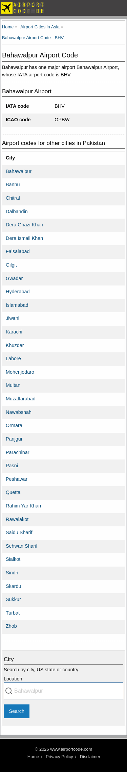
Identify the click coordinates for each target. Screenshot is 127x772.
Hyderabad (17, 291)
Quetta (13, 492)
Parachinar (17, 452)
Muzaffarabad (21, 398)
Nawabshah (18, 412)
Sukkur (13, 599)
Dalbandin (17, 211)
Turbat (13, 613)
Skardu (13, 586)
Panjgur (14, 439)
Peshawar (16, 479)
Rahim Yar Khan (23, 505)
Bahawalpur (18, 171)
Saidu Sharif (19, 532)
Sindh (12, 572)
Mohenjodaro (20, 372)
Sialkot (13, 559)
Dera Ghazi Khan (24, 224)
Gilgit (11, 265)
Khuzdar (15, 345)
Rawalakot (17, 519)
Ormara (14, 425)
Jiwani (12, 318)
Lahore (13, 358)
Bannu (13, 184)
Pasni (12, 465)
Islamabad (17, 305)
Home (33, 756)
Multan (13, 385)
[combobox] (63, 690)
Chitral (13, 198)
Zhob (11, 626)
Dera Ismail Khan (24, 238)
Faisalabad (17, 251)
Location (13, 678)
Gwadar (14, 278)
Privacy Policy (59, 756)
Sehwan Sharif (22, 546)
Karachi (14, 331)
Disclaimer (90, 756)
